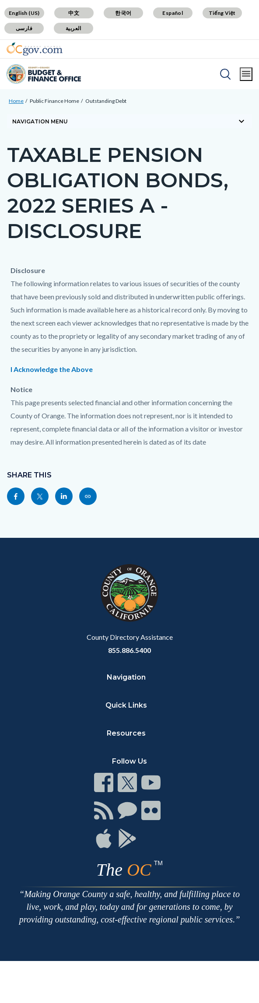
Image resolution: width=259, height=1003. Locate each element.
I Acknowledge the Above (51, 369)
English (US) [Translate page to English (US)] (24, 13)
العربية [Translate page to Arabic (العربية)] (73, 28)
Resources (126, 733)
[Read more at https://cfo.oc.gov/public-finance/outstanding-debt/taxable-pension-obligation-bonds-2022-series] (88, 496)
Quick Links (126, 705)
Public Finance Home (54, 101)
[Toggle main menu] (246, 74)
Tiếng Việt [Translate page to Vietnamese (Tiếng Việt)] (222, 13)
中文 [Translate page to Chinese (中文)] (73, 13)
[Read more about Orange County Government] (35, 49)
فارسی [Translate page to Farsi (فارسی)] (24, 28)
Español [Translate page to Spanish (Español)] (172, 13)
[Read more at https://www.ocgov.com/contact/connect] (103, 782)
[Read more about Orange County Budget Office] (44, 74)
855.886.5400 (129, 650)
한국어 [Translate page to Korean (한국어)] (123, 13)
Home (16, 101)
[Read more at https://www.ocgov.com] (129, 593)
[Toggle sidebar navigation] (129, 121)
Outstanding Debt (105, 101)
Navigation (126, 677)
